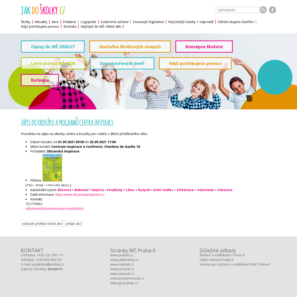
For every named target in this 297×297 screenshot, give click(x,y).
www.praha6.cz (121, 255)
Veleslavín (205, 190)
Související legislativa (148, 22)
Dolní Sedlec (163, 190)
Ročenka (69, 26)
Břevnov (64, 190)
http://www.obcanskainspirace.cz (79, 194)
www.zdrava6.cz (122, 273)
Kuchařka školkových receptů (130, 46)
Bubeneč (81, 190)
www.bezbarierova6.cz (127, 278)
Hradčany (115, 190)
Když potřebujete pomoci (40, 26)
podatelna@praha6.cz (48, 264)
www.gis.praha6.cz (124, 283)
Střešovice (185, 190)
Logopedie (88, 22)
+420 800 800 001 (48, 259)
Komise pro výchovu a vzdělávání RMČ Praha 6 (235, 264)
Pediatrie (69, 22)
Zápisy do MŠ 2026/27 (53, 46)
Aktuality (41, 22)
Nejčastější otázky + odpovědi (190, 22)
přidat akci (73, 223)
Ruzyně (144, 190)
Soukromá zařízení (114, 22)
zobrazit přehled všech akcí (42, 223)
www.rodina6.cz (122, 264)
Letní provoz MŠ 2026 (53, 63)
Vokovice (224, 190)
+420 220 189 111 (50, 255)
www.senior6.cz (122, 269)
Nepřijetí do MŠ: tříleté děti (101, 26)
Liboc (130, 190)
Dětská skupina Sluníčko (236, 22)
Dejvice (98, 190)
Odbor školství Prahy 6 (216, 259)
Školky (25, 22)
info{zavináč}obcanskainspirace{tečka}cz (55, 208)
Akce (55, 22)
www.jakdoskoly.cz (124, 259)
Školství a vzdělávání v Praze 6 (222, 255)
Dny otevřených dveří (122, 63)
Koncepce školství (204, 46)
